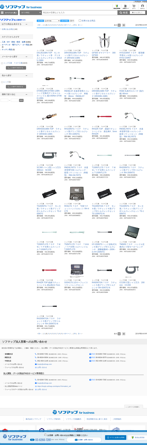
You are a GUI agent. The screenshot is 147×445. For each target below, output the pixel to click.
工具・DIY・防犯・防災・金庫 (16, 42)
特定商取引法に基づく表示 (97, 419)
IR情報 (144, 2)
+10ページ (67, 25)
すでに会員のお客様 (117, 437)
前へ (40, 25)
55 (75, 25)
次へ (79, 25)
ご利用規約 (137, 2)
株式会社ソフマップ (33, 419)
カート (134, 7)
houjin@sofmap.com (44, 364)
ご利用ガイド (125, 7)
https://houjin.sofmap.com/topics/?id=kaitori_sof (54, 386)
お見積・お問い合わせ (84, 440)
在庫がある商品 (9, 29)
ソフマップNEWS (53, 419)
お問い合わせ (42, 367)
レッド (7, 82)
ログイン (143, 7)
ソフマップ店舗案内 (73, 419)
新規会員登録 (117, 7)
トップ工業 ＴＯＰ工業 (15, 63)
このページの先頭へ (133, 407)
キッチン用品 (8, 49)
